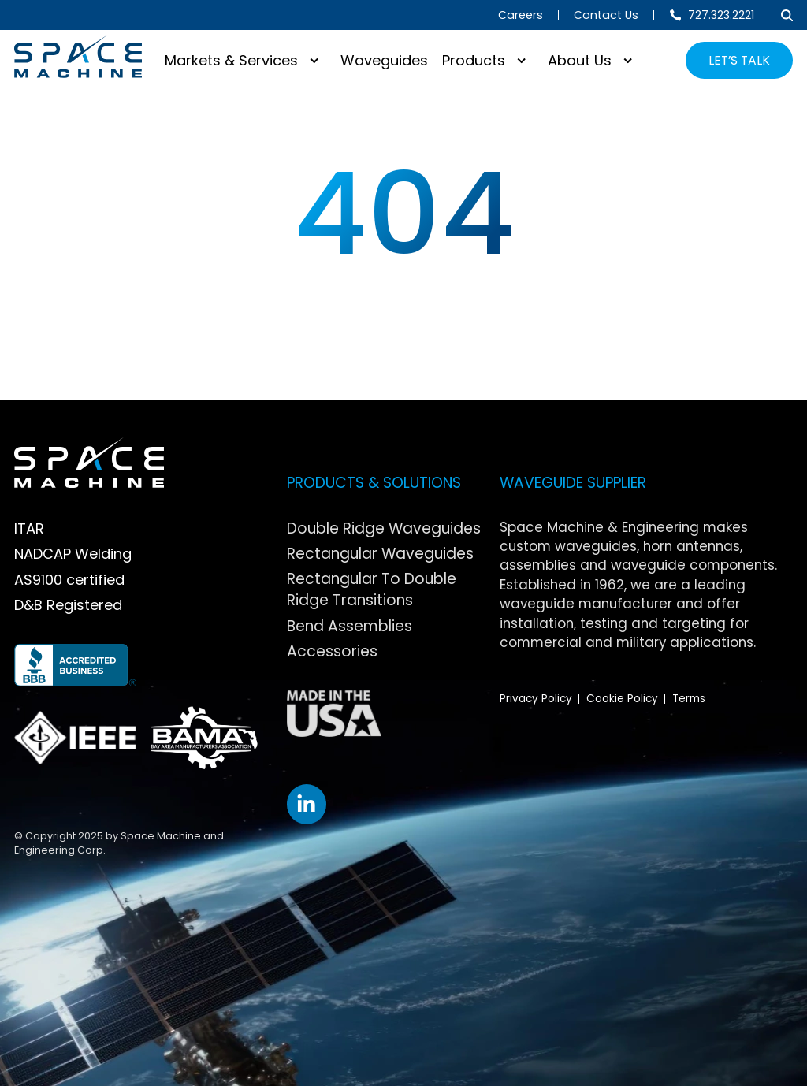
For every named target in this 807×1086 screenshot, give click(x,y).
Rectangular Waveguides (380, 553)
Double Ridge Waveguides (384, 528)
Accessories (332, 651)
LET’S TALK (739, 60)
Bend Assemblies (349, 626)
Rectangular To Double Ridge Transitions (371, 589)
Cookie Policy (622, 698)
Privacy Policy (536, 698)
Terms (688, 698)
